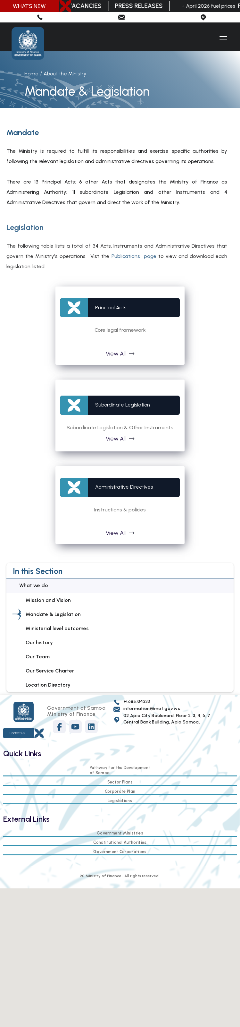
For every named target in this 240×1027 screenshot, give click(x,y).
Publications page (134, 265)
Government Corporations (119, 851)
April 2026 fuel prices (212, 6)
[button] (222, 36)
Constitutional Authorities (119, 842)
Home (31, 73)
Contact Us (17, 733)
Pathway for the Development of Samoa (120, 770)
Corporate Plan (120, 791)
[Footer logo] (23, 712)
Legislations (120, 800)
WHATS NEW (29, 6)
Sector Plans (120, 782)
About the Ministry (65, 73)
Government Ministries (120, 833)
